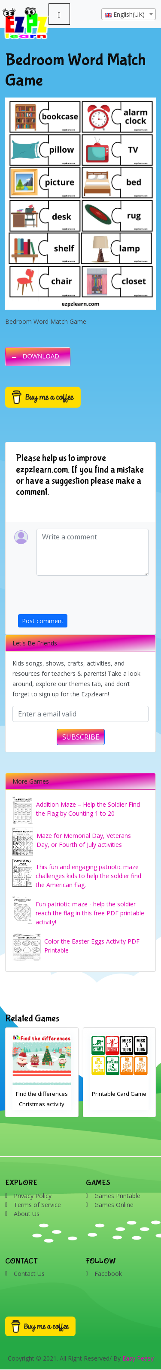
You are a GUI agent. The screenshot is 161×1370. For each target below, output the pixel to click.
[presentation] (83, 597)
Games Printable (117, 1196)
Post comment (43, 621)
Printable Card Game (119, 1094)
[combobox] (128, 14)
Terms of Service (37, 1205)
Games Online (114, 1205)
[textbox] (128, 15)
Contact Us (29, 1273)
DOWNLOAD (41, 356)
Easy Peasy (138, 1358)
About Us (26, 1214)
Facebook (108, 1273)
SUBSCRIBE (80, 737)
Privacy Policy (33, 1196)
